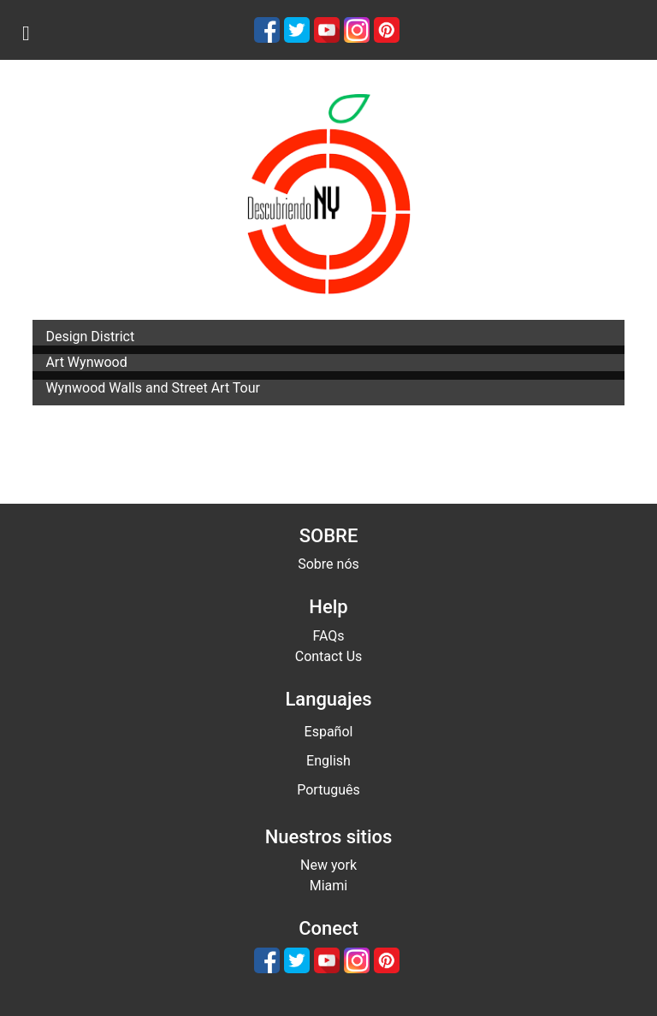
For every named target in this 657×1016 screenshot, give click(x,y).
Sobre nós (328, 564)
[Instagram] (357, 30)
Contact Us (329, 656)
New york (328, 865)
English (328, 761)
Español (329, 732)
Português (328, 790)
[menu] (26, 33)
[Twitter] (297, 30)
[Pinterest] (387, 30)
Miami (328, 885)
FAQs (328, 636)
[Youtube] (327, 30)
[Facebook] (267, 30)
